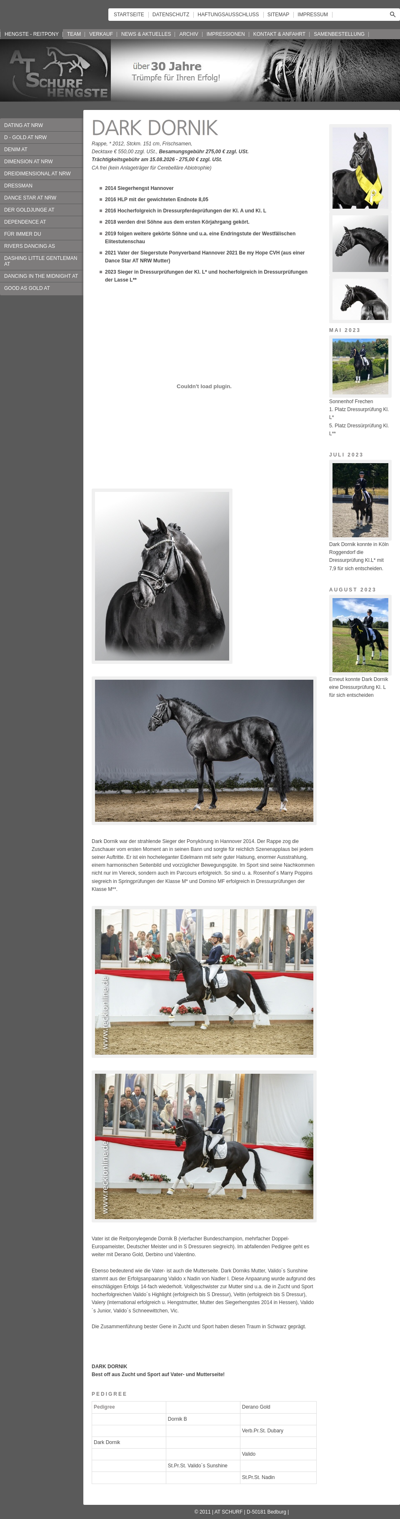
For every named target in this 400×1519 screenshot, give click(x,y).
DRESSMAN (18, 186)
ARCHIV (188, 34)
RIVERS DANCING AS (29, 246)
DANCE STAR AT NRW (30, 198)
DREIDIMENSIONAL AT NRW (37, 174)
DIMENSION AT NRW (28, 162)
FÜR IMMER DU (22, 234)
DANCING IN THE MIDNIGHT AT (41, 276)
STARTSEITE (129, 14)
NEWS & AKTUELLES (146, 34)
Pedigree (104, 1407)
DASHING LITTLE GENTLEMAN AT (40, 261)
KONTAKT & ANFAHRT (279, 34)
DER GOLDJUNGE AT (29, 210)
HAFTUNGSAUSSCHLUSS (228, 14)
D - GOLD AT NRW (25, 137)
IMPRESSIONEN (226, 34)
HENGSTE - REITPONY (32, 34)
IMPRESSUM (313, 14)
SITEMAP (279, 14)
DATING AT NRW (23, 125)
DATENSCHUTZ (170, 14)
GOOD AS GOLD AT (27, 288)
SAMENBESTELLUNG (339, 34)
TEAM (74, 34)
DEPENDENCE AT (25, 222)
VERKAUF (101, 34)
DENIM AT (16, 149)
